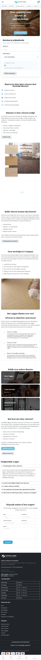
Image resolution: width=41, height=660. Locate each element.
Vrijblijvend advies (20, 33)
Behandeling (6, 53)
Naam (11, 516)
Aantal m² (5, 46)
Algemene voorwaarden (7, 616)
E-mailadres (29, 516)
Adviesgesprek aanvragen (10, 241)
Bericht (20, 533)
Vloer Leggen (4, 630)
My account (4, 612)
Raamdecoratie (5, 624)
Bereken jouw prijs (8, 448)
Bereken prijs (6, 137)
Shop (2, 605)
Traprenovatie (4, 626)
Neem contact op (8, 453)
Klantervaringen (5, 635)
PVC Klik (11, 6)
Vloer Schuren (4, 628)
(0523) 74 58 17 (5, 570)
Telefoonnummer (11, 522)
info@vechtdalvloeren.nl (8, 571)
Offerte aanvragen (10, 73)
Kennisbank (4, 608)
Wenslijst (3, 614)
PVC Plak (4, 6)
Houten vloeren (20, 6)
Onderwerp (29, 522)
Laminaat (29, 6)
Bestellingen (4, 610)
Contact (3, 633)
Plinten (36, 6)
